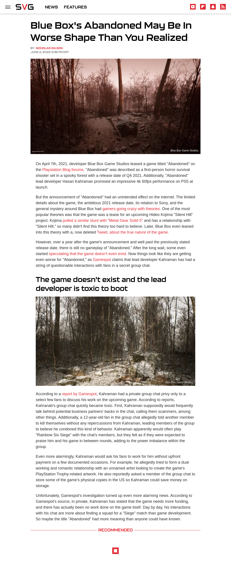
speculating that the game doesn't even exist (87, 254)
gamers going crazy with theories (131, 209)
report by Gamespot (79, 394)
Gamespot (102, 259)
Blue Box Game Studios (184, 150)
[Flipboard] (203, 9)
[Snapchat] (213, 9)
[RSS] (223, 9)
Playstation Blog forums (62, 170)
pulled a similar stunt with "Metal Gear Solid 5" (103, 220)
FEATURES (75, 7)
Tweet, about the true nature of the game (132, 232)
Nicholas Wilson (49, 48)
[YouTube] (193, 9)
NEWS (51, 7)
